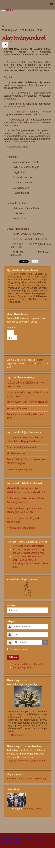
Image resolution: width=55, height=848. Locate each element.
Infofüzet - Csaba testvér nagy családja (27, 778)
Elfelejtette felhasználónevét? (27, 664)
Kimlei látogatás (16, 453)
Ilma (39, 363)
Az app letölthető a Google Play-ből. (27, 760)
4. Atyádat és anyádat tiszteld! (28, 546)
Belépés (13, 657)
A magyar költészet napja (21, 527)
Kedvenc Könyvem (17, 408)
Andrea (29, 363)
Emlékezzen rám (18, 649)
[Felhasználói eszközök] (5, 45)
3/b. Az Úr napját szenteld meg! (28, 549)
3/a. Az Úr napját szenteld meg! (28, 553)
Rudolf (39, 360)
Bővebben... (17, 735)
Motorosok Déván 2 (33, 808)
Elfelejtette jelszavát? (23, 667)
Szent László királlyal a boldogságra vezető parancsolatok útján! (30, 563)
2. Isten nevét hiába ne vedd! (27, 556)
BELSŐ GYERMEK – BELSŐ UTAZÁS (27, 402)
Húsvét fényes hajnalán (20, 469)
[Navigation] (51, 4)
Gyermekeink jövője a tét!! (21, 447)
